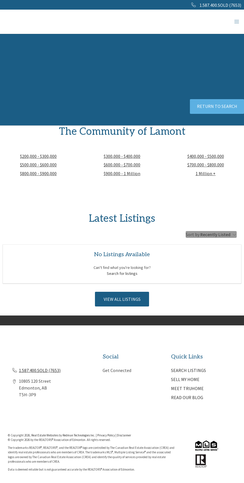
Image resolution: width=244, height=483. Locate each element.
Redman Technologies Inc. (79, 435)
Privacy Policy (106, 435)
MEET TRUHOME (187, 388)
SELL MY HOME (185, 379)
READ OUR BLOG (187, 397)
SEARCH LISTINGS (188, 370)
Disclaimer (124, 435)
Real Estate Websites (45, 435)
